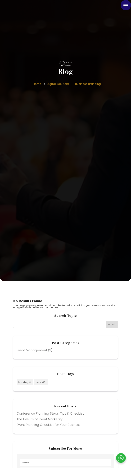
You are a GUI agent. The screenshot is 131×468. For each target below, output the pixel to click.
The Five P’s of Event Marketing (40, 419)
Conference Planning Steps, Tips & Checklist (50, 413)
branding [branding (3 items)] (24, 382)
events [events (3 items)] (41, 382)
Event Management (32, 350)
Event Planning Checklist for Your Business (48, 425)
